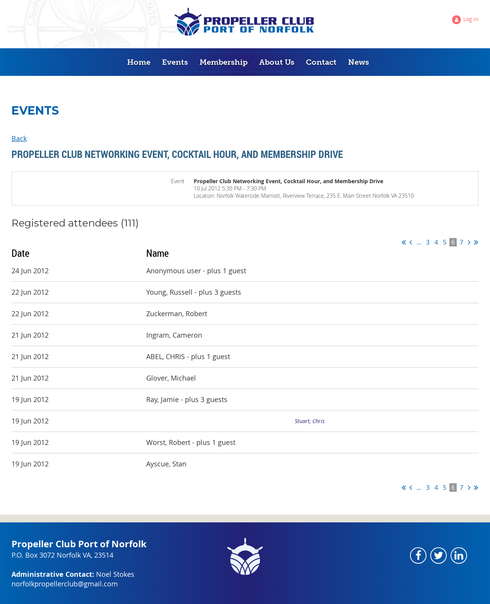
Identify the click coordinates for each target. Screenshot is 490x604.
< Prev (410, 242)
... (418, 242)
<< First (404, 242)
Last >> (476, 242)
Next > (469, 242)
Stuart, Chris (310, 421)
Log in (471, 19)
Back (19, 138)
